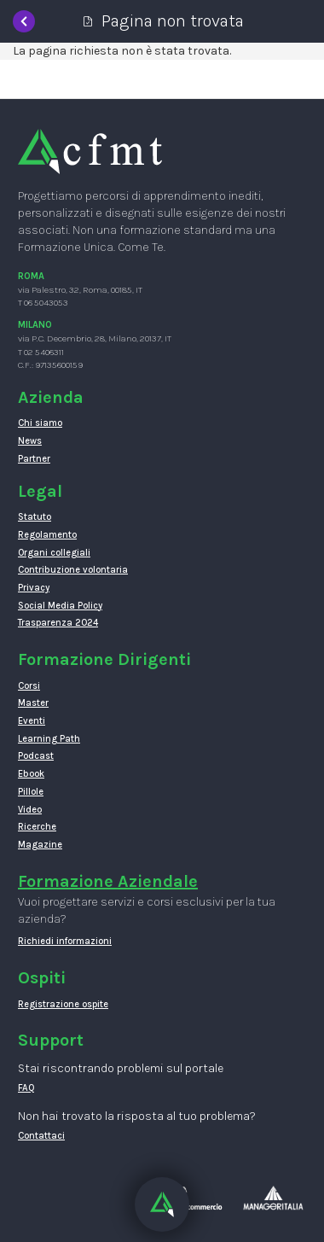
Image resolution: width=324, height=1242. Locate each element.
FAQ (26, 1087)
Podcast (36, 755)
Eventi (31, 720)
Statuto (34, 516)
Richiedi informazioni (65, 941)
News (30, 440)
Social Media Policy (60, 605)
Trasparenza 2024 (58, 622)
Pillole (30, 791)
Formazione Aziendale (108, 881)
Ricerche (37, 826)
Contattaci (41, 1135)
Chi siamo (40, 423)
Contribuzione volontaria (73, 569)
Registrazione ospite (63, 1004)
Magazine (40, 844)
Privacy (33, 587)
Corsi (29, 685)
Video (30, 809)
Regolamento (47, 534)
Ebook (31, 773)
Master (33, 702)
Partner (34, 458)
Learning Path (49, 738)
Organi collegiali (54, 552)
